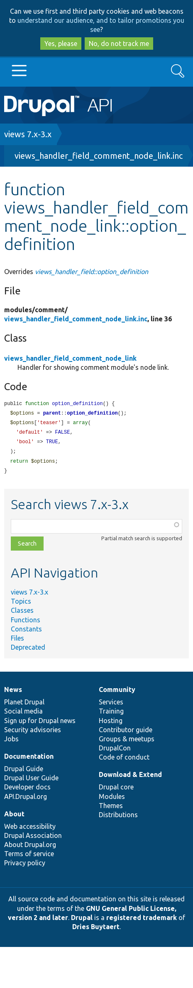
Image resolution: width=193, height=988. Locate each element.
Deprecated (28, 650)
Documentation (29, 759)
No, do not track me (119, 43)
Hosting (110, 724)
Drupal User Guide (31, 781)
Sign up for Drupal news (40, 724)
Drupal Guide (23, 772)
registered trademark (141, 921)
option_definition (92, 414)
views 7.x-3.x (27, 134)
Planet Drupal (24, 705)
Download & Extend (130, 778)
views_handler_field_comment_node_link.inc (99, 155)
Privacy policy (24, 866)
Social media (23, 714)
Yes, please (60, 43)
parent (52, 414)
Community (117, 693)
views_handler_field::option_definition (91, 271)
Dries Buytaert (96, 930)
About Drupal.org (30, 848)
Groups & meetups (126, 742)
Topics (21, 604)
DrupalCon (115, 751)
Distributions (118, 818)
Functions (25, 623)
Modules (112, 800)
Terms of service (29, 857)
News (13, 693)
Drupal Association (33, 838)
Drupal (82, 921)
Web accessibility (30, 829)
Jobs (11, 742)
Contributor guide (125, 733)
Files (17, 641)
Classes (22, 613)
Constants (26, 632)
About (14, 817)
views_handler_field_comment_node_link (70, 358)
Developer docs (27, 790)
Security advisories (32, 733)
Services (111, 705)
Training (111, 714)
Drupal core (116, 790)
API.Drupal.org (25, 800)
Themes (111, 809)
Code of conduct (124, 760)
